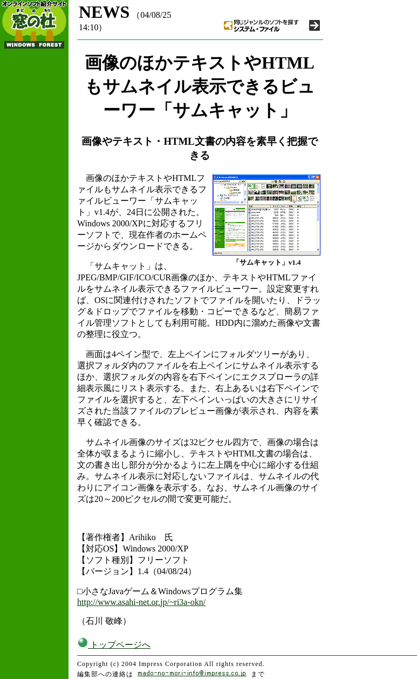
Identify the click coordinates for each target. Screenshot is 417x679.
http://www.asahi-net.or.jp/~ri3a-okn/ (141, 602)
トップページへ (114, 644)
